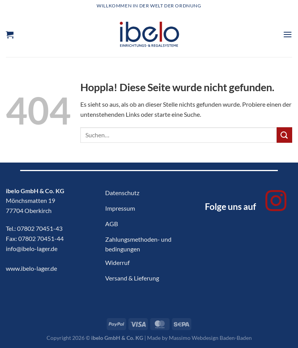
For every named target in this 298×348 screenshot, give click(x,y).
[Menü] (287, 34)
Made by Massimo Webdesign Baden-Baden (199, 337)
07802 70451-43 (39, 228)
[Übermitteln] (284, 134)
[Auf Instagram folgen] (275, 202)
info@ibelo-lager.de (31, 248)
